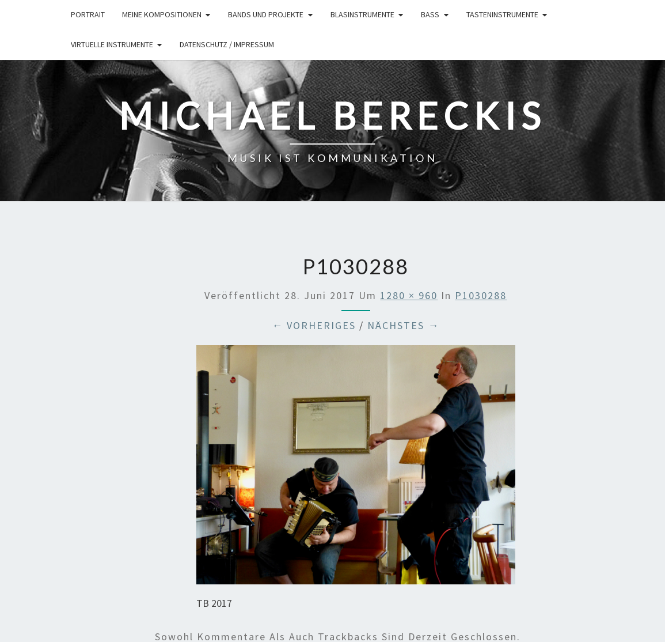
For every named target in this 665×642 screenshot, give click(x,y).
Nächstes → (403, 325)
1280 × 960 (409, 295)
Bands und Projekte (265, 14)
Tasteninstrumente (502, 14)
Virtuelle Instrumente (112, 44)
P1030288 (481, 295)
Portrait (88, 14)
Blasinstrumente (362, 14)
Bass (430, 14)
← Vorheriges (314, 325)
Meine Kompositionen (162, 14)
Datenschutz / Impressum (227, 44)
